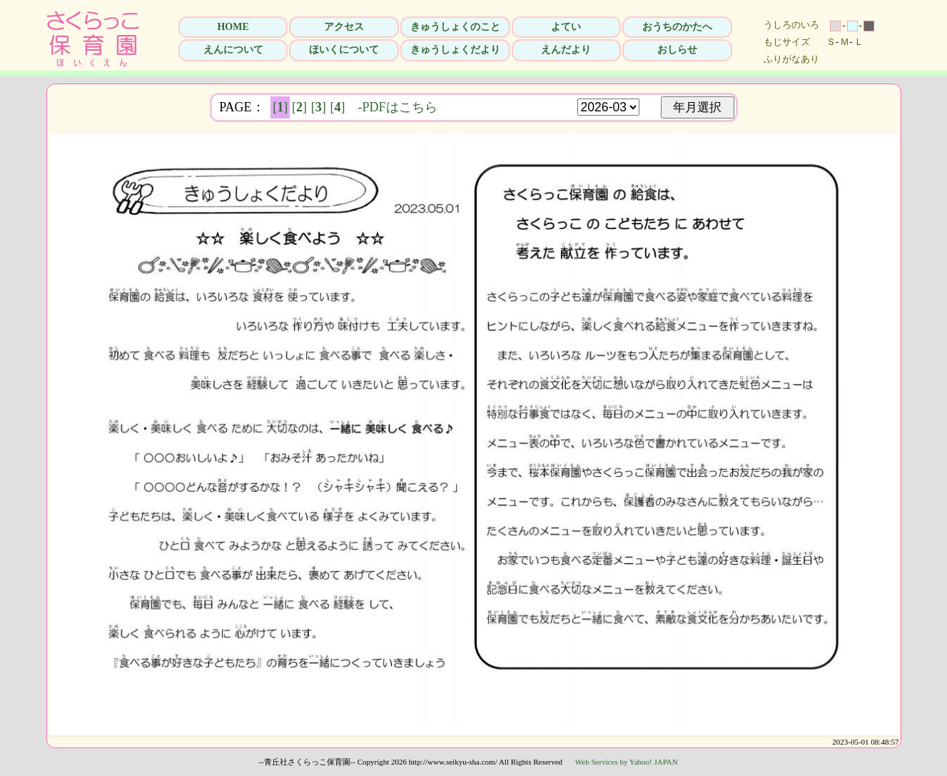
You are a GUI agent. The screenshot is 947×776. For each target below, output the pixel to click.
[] (280, 107)
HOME (232, 26)
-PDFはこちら (397, 107)
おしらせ (677, 49)
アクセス (344, 26)
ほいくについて (344, 49)
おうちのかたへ (677, 26)
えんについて (233, 49)
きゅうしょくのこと (455, 26)
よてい (566, 26)
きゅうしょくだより (455, 49)
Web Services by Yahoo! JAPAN (626, 761)
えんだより (566, 49)
